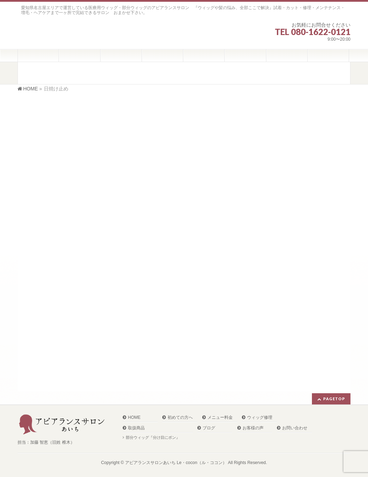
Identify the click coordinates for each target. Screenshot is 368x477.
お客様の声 (253, 428)
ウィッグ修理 (259, 417)
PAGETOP (334, 398)
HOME (134, 417)
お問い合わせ (294, 428)
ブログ (209, 428)
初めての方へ (180, 417)
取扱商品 (136, 428)
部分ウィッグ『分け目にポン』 (153, 437)
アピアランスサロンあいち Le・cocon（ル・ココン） (176, 462)
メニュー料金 (220, 417)
